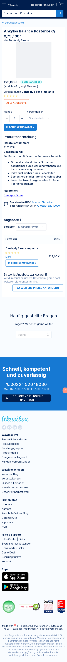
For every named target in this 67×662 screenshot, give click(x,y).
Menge (8, 111)
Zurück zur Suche (13, 22)
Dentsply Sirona (13, 195)
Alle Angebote (16, 102)
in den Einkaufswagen (20, 127)
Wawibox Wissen (13, 469)
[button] (7, 118)
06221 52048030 (48, 205)
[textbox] (29, 13)
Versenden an (35, 111)
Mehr (8, 257)
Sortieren (9, 226)
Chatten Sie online (42, 202)
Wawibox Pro (10, 434)
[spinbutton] (14, 118)
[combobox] (32, 13)
